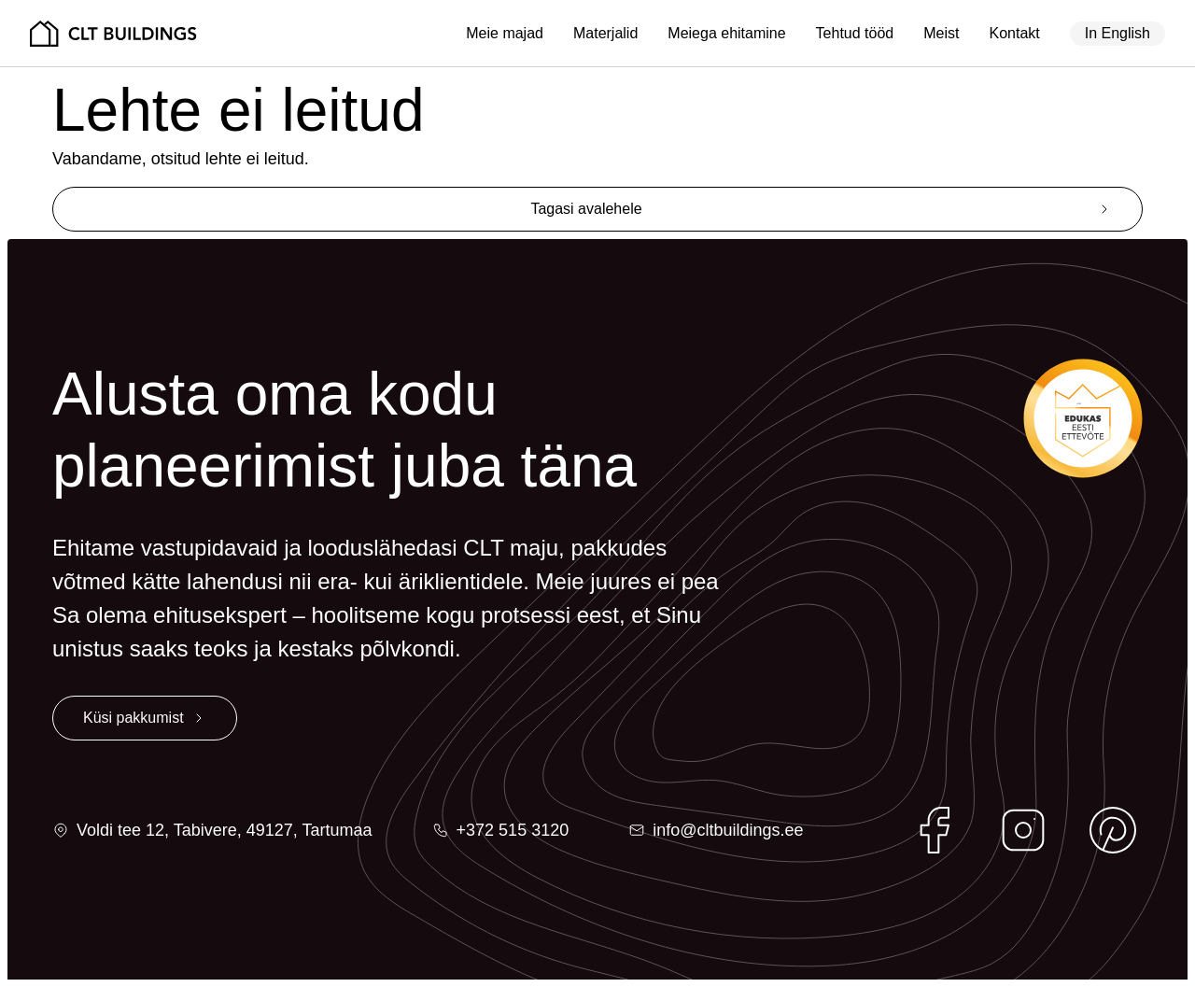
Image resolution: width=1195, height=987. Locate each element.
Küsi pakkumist (133, 718)
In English (1117, 33)
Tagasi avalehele (585, 209)
